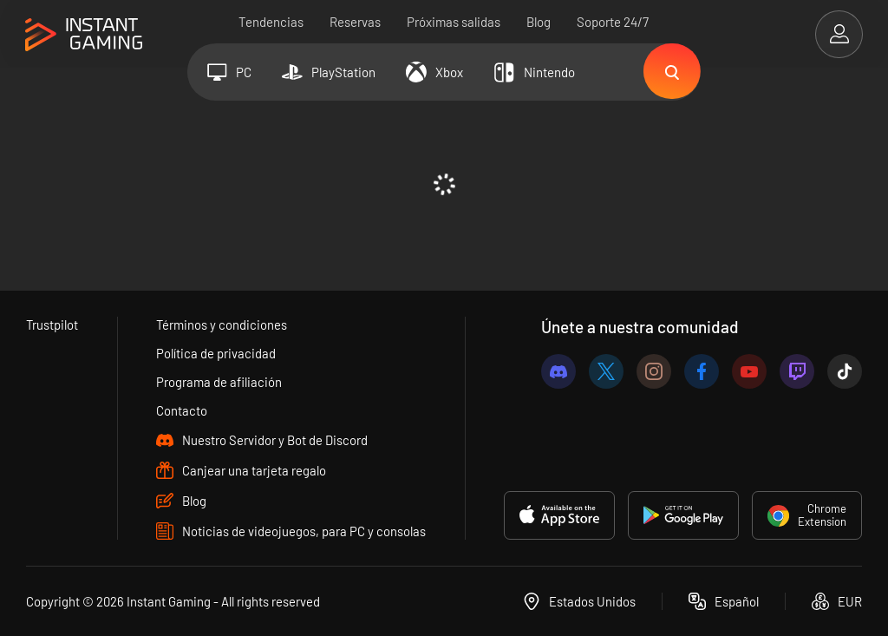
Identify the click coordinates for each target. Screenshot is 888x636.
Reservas (356, 22)
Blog (539, 22)
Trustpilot (52, 324)
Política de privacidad (217, 353)
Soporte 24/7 (614, 22)
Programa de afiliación (220, 382)
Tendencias (271, 22)
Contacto (182, 410)
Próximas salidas (454, 22)
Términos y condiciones (223, 324)
